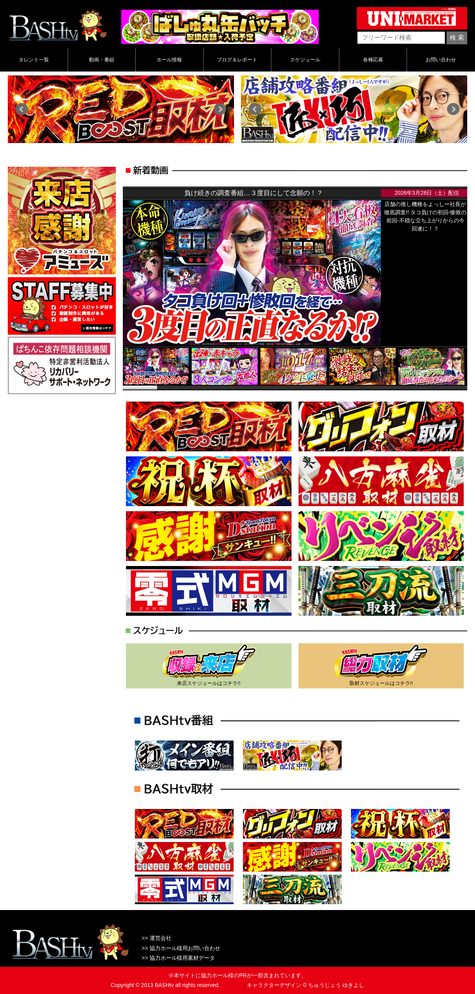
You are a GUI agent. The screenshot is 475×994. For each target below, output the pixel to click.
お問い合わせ (441, 59)
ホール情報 (169, 59)
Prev (22, 109)
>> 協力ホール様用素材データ (178, 958)
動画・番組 (101, 59)
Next (220, 109)
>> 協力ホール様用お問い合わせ (180, 948)
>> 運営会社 (156, 938)
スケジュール (305, 59)
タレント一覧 (34, 59)
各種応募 (373, 59)
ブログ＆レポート (237, 59)
